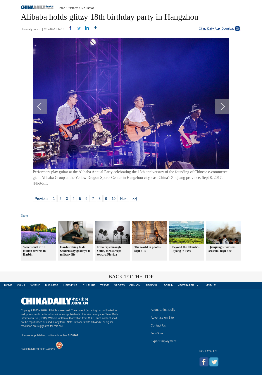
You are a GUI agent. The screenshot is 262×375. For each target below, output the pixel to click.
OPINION (134, 285)
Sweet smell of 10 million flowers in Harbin (34, 250)
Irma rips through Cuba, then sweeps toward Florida (109, 250)
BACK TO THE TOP (131, 276)
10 (113, 198)
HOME (8, 285)
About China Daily (163, 309)
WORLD (35, 285)
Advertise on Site (162, 317)
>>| (134, 198)
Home (61, 8)
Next (123, 198)
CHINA (21, 285)
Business (72, 8)
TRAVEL (105, 285)
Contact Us (158, 325)
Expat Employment (163, 341)
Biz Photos (87, 8)
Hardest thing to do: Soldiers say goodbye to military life (75, 250)
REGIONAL (152, 285)
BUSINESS (52, 285)
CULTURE (89, 285)
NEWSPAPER (186, 285)
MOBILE (210, 285)
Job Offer (157, 333)
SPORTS (119, 285)
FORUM (168, 285)
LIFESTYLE (70, 285)
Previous (41, 198)
